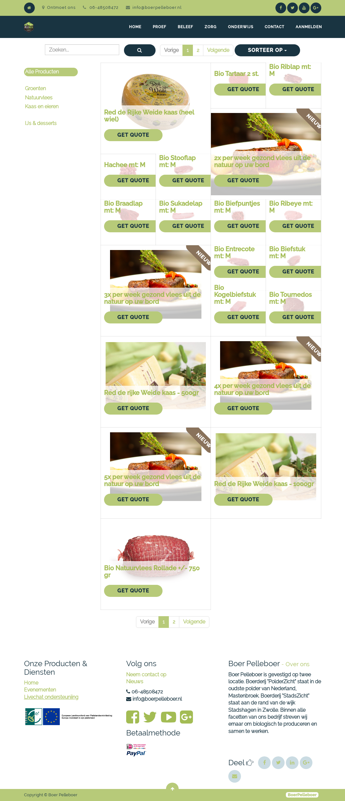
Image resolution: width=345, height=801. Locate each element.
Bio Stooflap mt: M (177, 161)
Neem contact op (146, 675)
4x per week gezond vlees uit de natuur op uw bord (262, 389)
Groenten (35, 88)
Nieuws (134, 682)
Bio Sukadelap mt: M (180, 207)
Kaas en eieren (42, 106)
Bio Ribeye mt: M (290, 207)
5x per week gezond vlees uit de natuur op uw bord (152, 480)
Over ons (298, 664)
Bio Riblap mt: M (290, 70)
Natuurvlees (38, 98)
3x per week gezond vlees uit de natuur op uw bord (152, 298)
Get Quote (133, 135)
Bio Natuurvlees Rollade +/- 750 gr (152, 571)
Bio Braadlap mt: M (123, 207)
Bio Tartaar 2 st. (236, 74)
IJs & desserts (41, 123)
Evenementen (40, 690)
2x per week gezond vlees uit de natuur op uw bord (262, 161)
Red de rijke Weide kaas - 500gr (151, 393)
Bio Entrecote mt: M (234, 252)
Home (31, 683)
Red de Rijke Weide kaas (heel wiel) (149, 116)
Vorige (171, 50)
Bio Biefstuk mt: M (287, 252)
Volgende (218, 50)
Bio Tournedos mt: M (290, 298)
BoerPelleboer (302, 794)
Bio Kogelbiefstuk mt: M (235, 294)
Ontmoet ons (59, 7)
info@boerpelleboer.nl (157, 7)
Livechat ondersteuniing (51, 697)
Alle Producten (42, 72)
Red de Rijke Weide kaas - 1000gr (264, 484)
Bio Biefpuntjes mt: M (237, 207)
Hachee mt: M (124, 165)
